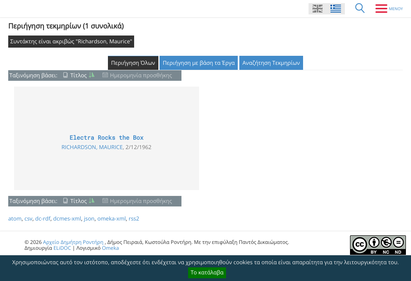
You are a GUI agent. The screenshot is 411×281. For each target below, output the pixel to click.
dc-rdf (42, 218)
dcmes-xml (67, 218)
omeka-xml (111, 218)
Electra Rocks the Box (107, 138)
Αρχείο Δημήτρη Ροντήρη (73, 241)
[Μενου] (386, 8)
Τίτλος (78, 75)
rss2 (134, 218)
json (89, 218)
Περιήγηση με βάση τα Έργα (199, 63)
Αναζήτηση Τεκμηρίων (271, 63)
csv (28, 218)
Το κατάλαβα (206, 272)
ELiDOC (62, 247)
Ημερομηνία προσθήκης (141, 75)
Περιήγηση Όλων (133, 63)
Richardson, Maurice (92, 147)
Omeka (110, 247)
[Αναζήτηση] (360, 8)
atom (15, 218)
